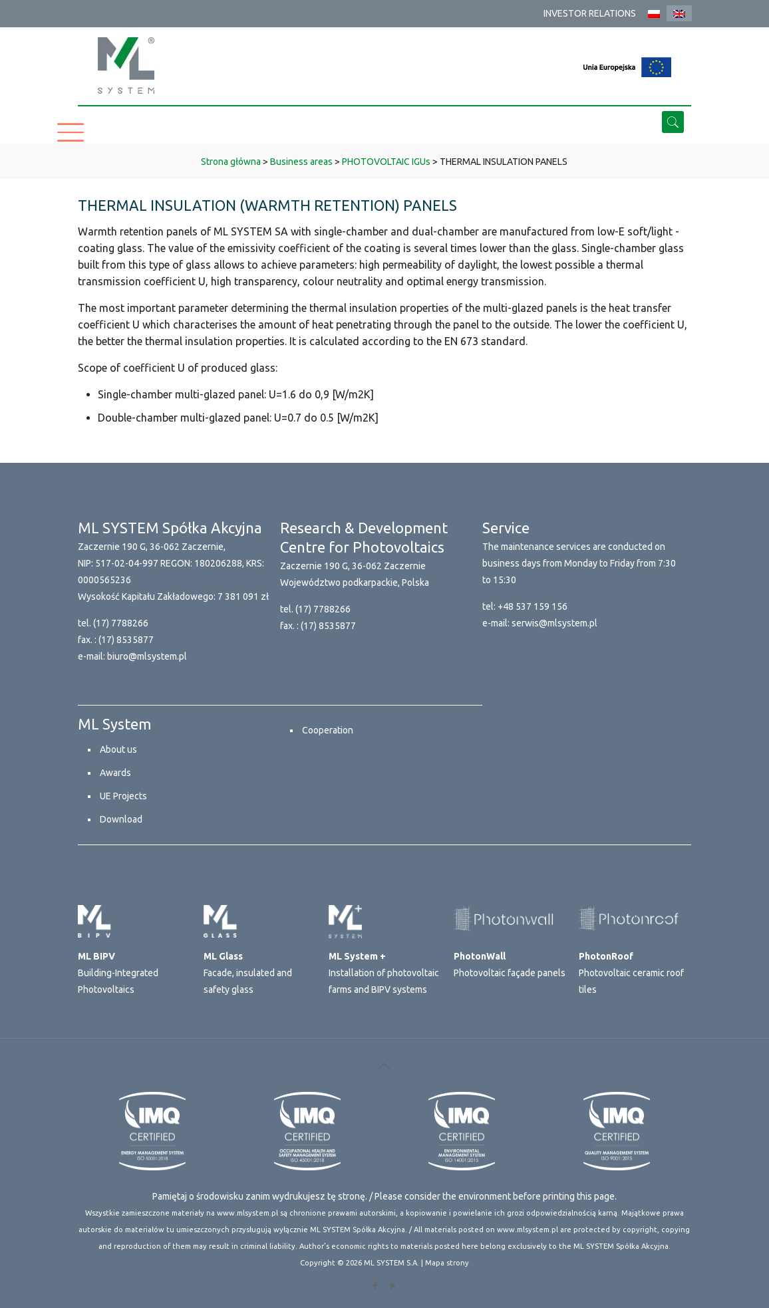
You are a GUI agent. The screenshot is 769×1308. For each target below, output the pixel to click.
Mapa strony (447, 1263)
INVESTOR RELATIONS (589, 13)
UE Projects (123, 796)
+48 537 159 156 (532, 606)
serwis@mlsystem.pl (554, 623)
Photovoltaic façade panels (509, 964)
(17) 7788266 (120, 623)
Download (121, 819)
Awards (115, 772)
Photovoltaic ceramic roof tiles (631, 973)
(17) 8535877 (126, 639)
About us (118, 749)
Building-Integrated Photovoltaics (118, 973)
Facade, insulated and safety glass (248, 973)
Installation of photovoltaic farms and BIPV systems (384, 973)
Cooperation (327, 730)
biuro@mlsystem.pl (147, 656)
